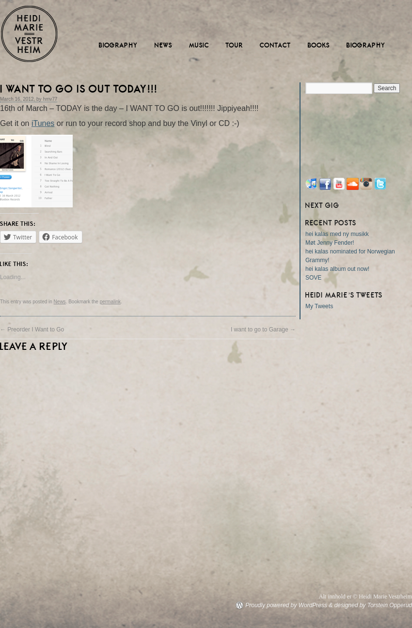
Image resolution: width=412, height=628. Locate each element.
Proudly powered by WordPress (286, 605)
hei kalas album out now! (337, 269)
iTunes (43, 123)
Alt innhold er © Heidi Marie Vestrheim (365, 596)
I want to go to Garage (263, 329)
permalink (110, 301)
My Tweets (319, 306)
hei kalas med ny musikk (337, 234)
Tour (234, 45)
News (164, 45)
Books (319, 45)
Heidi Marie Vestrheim (29, 34)
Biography (118, 45)
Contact (275, 45)
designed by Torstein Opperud (373, 605)
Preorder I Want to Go (32, 329)
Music (199, 45)
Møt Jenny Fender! (329, 242)
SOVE (313, 277)
